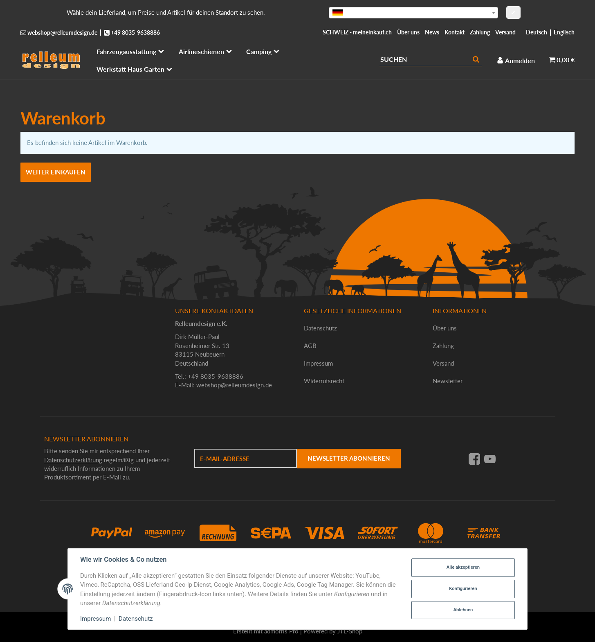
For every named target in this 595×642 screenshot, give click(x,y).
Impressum (318, 363)
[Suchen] (424, 59)
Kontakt (455, 32)
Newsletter (448, 380)
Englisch (564, 32)
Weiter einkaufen (55, 172)
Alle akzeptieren (463, 567)
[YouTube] (490, 459)
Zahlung (480, 32)
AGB (310, 345)
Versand (505, 32)
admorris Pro (281, 631)
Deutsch (536, 32)
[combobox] (413, 12)
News (432, 32)
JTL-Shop (349, 631)
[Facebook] (474, 459)
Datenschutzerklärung (73, 459)
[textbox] (413, 12)
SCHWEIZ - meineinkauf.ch (357, 32)
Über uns (408, 32)
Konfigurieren (463, 588)
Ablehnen (463, 610)
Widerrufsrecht (324, 380)
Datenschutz (320, 328)
